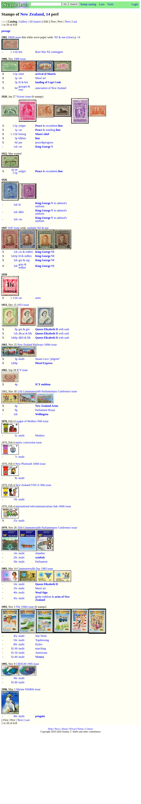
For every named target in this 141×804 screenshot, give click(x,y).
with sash (52, 329)
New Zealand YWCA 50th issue (33, 485)
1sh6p (14, 337)
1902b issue (14, 37)
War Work (41, 635)
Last (74, 21)
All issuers (35, 21)
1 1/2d (13, 51)
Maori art (40, 78)
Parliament (41, 561)
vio (20, 219)
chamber (40, 553)
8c (16, 478)
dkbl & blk (24, 337)
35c (15, 588)
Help (50, 729)
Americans (41, 652)
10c (15, 499)
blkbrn (22, 138)
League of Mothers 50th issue (32, 421)
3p (16, 82)
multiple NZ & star (38, 227)
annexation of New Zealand (50, 88)
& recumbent (49, 125)
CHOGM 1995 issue (27, 663)
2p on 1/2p (14, 171)
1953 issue (23, 304)
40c (15, 592)
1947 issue (14, 227)
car (20, 129)
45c (15, 598)
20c (15, 557)
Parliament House (45, 410)
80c (15, 644)
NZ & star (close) (64, 37)
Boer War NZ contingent (49, 51)
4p (16, 384)
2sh (15, 204)
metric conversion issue (28, 442)
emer (21, 73)
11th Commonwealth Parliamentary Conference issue (47, 391)
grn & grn (23, 329)
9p (16, 329)
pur (20, 142)
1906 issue (20, 58)
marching (40, 648)
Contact (89, 729)
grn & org (23, 260)
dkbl (20, 212)
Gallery (23, 21)
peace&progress (44, 142)
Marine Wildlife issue (28, 689)
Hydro (38, 644)
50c (15, 640)
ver (20, 78)
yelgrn (22, 125)
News (57, 729)
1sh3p (14, 256)
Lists (101, 4)
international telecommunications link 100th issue (43, 506)
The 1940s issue (25, 606)
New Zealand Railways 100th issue (37, 344)
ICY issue (22, 370)
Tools (110, 4)
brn (20, 51)
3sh (15, 219)
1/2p (15, 73)
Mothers (39, 435)
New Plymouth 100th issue (30, 463)
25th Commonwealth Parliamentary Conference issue (47, 527)
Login (135, 4)
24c (15, 584)
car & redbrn (25, 251)
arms (38, 297)
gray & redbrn (22, 266)
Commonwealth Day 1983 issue (35, 568)
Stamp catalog (88, 4)
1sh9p (14, 363)
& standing (47, 129)
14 (48, 14)
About (65, 729)
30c (15, 561)
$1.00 (14, 648)
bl (19, 204)
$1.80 (14, 656)
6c (16, 435)
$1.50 (14, 652)
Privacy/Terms (76, 729)
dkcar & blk (25, 333)
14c (15, 553)
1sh (15, 146)
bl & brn (23, 82)
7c (16, 456)
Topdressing (42, 640)
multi (21, 358)
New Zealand (32, 14)
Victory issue (23, 96)
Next (67, 21)
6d (16, 88)
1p (16, 78)
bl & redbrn (25, 256)
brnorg (22, 134)
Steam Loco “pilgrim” (47, 358)
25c (15, 520)
